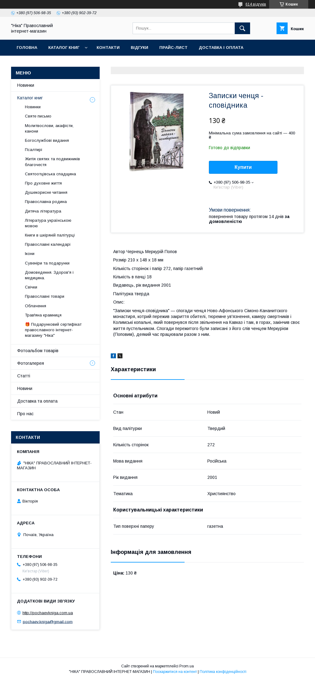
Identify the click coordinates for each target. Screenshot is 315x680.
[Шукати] (242, 28)
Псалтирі (33, 149)
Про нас (25, 413)
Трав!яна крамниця (43, 315)
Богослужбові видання (47, 140)
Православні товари (44, 296)
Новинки (25, 85)
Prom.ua (186, 666)
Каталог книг (63, 47)
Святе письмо (38, 116)
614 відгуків (255, 4)
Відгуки (139, 47)
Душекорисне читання (46, 192)
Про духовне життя (43, 183)
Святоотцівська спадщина (50, 174)
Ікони (29, 253)
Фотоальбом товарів (37, 350)
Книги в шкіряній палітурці (50, 235)
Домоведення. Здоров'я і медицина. (49, 275)
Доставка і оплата (221, 47)
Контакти (108, 47)
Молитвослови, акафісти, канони (49, 128)
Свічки (31, 287)
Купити (243, 167)
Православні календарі (47, 244)
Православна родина (46, 201)
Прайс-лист (173, 47)
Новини (24, 388)
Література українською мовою (48, 223)
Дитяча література (43, 211)
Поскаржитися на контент (175, 672)
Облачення (35, 306)
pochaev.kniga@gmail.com (48, 621)
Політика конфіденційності (223, 672)
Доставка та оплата (37, 401)
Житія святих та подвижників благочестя (52, 162)
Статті (23, 375)
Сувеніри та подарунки (47, 263)
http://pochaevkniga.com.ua (47, 612)
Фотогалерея (30, 363)
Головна (27, 47)
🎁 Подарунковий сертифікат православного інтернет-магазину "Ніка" (53, 330)
